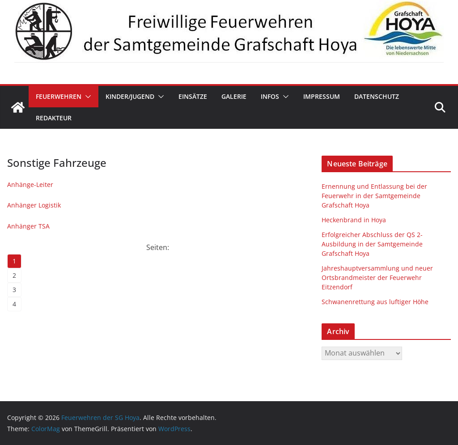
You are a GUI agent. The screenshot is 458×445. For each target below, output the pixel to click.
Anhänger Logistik (34, 205)
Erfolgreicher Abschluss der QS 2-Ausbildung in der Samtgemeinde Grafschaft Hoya (372, 244)
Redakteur (54, 118)
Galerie (233, 96)
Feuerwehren (58, 96)
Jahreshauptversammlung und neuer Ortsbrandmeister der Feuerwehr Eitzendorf (377, 277)
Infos (270, 96)
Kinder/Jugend (130, 96)
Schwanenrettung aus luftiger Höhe (375, 301)
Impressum (321, 96)
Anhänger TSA (28, 226)
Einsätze (192, 96)
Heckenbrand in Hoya (354, 220)
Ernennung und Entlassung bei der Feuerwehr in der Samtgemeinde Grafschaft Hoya (374, 195)
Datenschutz (376, 96)
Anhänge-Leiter (30, 184)
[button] (86, 96)
